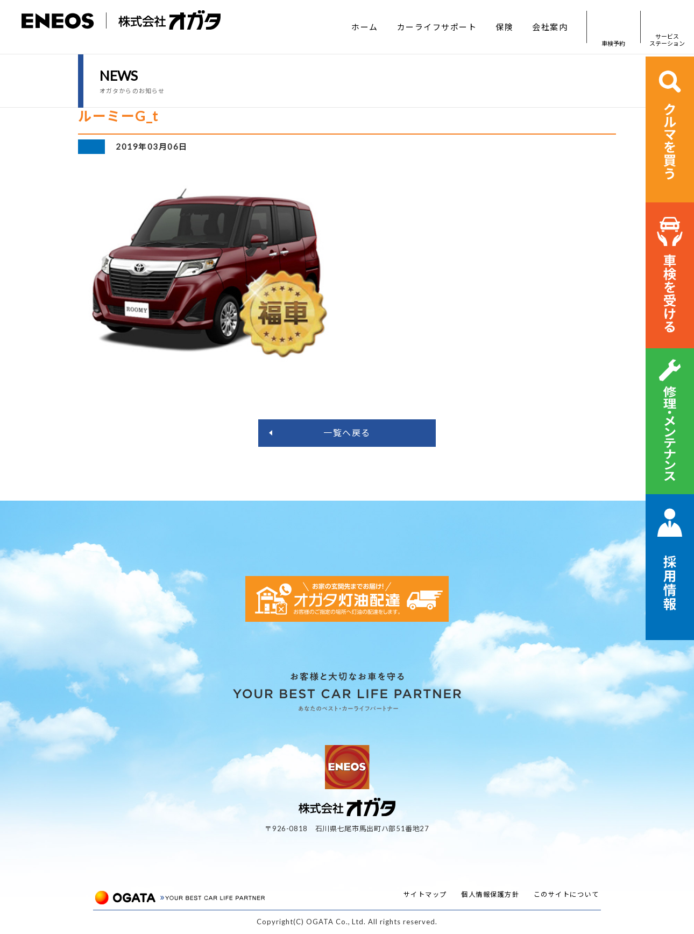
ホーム (364, 27)
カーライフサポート (437, 27)
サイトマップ (425, 894)
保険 (504, 27)
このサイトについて (566, 894)
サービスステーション (667, 27)
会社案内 (550, 27)
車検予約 (613, 27)
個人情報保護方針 (490, 894)
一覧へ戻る (347, 432)
